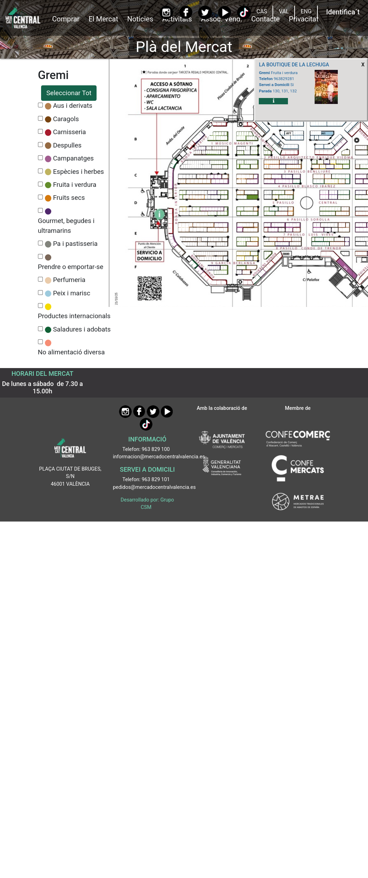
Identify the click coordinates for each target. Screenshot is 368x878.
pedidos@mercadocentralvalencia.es (154, 487)
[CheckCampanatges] (40, 157)
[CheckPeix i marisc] (40, 292)
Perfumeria (69, 280)
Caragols (66, 119)
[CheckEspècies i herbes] (40, 170)
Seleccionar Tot (68, 93)
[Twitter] (205, 12)
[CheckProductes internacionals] (40, 305)
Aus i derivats (72, 106)
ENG (306, 11)
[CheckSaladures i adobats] (40, 329)
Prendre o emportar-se (70, 267)
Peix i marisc (71, 293)
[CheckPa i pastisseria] (40, 243)
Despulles (67, 145)
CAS (262, 11)
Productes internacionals (74, 316)
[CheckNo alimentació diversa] (40, 342)
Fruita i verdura (74, 185)
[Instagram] (166, 12)
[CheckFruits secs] (40, 197)
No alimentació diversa (71, 352)
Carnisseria (69, 132)
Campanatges (73, 158)
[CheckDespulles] (40, 144)
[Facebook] (185, 12)
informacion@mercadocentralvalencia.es (159, 457)
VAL (284, 11)
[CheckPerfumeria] (40, 279)
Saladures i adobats (82, 329)
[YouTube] (224, 12)
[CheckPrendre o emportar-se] (40, 256)
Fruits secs (69, 198)
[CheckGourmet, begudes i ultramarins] (40, 210)
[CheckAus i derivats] (40, 105)
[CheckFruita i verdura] (40, 184)
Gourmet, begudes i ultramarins (66, 226)
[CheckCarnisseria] (40, 131)
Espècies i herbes (78, 172)
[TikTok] (244, 12)
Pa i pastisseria (75, 244)
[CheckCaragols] (40, 118)
